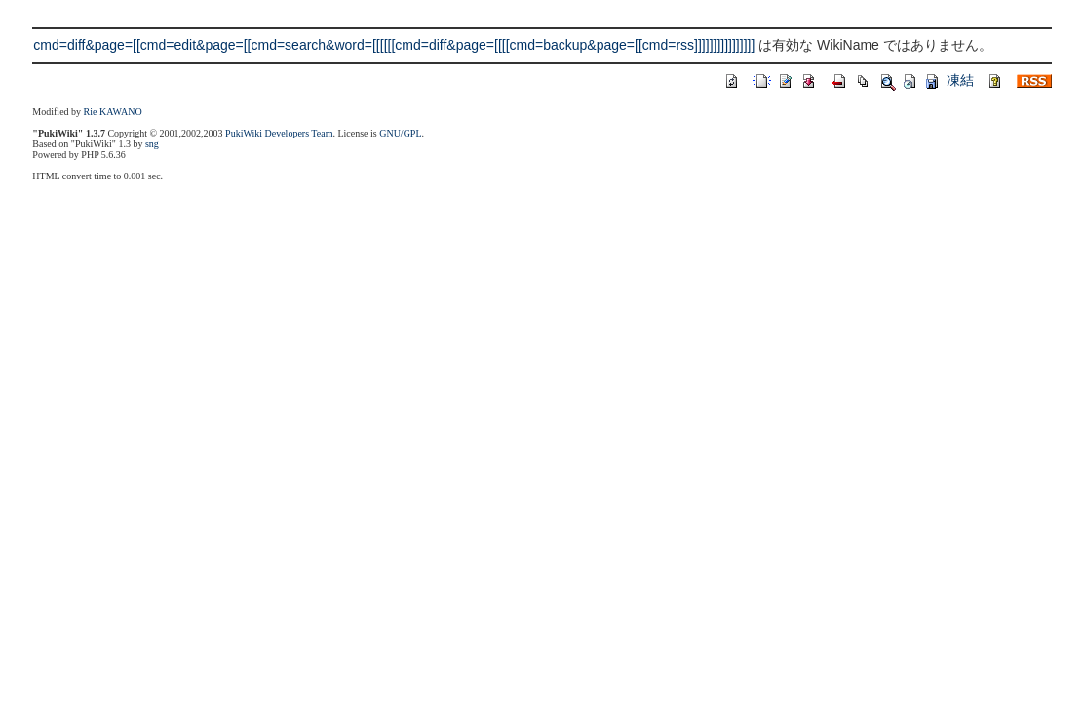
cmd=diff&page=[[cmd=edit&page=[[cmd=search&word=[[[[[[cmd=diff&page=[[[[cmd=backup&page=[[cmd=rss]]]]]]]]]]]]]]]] (394, 45)
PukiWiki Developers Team (278, 133)
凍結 (960, 80)
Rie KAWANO (113, 111)
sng (152, 143)
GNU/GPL (400, 133)
